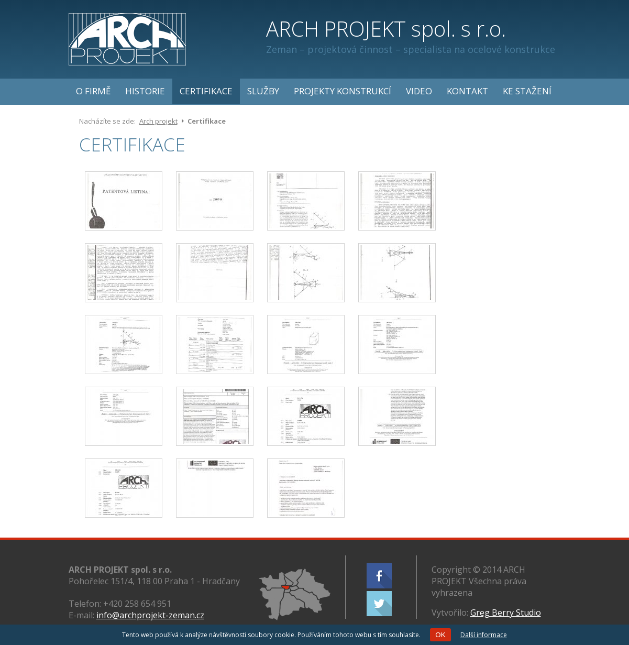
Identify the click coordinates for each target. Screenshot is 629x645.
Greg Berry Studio (505, 612)
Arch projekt (158, 121)
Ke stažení (527, 91)
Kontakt (467, 91)
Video (419, 91)
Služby (263, 91)
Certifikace (206, 91)
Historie (145, 91)
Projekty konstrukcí (342, 91)
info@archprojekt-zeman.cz (150, 615)
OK (440, 635)
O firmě (93, 91)
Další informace (483, 634)
